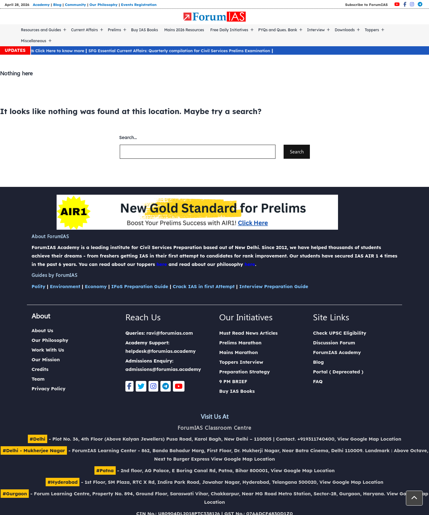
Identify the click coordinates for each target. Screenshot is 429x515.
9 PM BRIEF (233, 381)
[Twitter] (141, 386)
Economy (96, 286)
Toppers (372, 30)
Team (38, 379)
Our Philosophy (103, 4)
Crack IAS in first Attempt (204, 286)
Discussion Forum (334, 343)
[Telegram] (420, 4)
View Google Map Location (369, 439)
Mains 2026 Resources (184, 30)
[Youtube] (396, 4)
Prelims (114, 30)
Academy (41, 4)
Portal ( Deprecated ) (338, 372)
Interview (316, 30)
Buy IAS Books (144, 30)
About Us (42, 330)
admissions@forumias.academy (163, 369)
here (161, 264)
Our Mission (46, 359)
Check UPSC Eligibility (339, 333)
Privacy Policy (48, 389)
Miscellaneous (33, 40)
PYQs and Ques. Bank (277, 30)
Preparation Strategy (244, 372)
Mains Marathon (238, 352)
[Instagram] (412, 4)
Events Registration (139, 4)
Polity (38, 286)
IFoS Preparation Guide (139, 286)
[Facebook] (404, 4)
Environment (65, 286)
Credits (40, 369)
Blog (57, 4)
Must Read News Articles (248, 333)
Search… (128, 137)
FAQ (318, 381)
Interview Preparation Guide (273, 286)
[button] (414, 498)
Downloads (345, 30)
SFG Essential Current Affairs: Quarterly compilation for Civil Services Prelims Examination (185, 50)
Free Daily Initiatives (229, 30)
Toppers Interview (241, 362)
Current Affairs (84, 30)
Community (75, 4)
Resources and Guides (41, 30)
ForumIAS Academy (337, 352)
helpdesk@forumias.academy (160, 351)
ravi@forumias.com (169, 333)
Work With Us (48, 350)
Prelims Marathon (240, 343)
